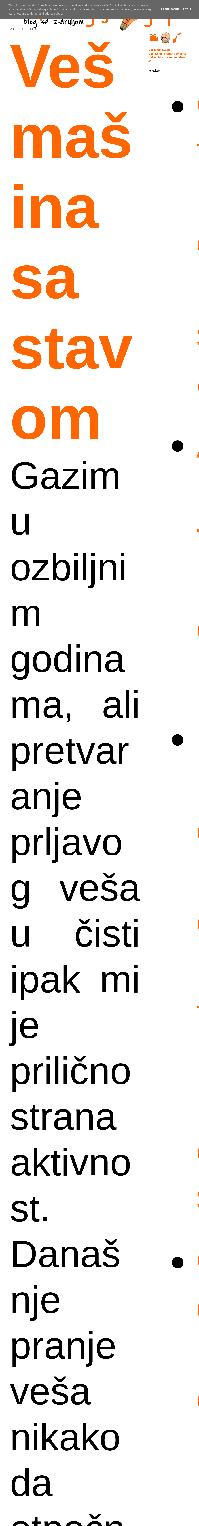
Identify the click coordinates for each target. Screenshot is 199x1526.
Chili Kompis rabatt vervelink (167, 53)
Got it (186, 9)
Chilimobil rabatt (159, 49)
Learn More (170, 9)
